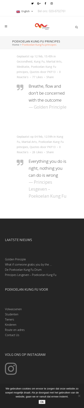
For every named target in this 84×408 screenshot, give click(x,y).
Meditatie (23, 67)
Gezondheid (24, 61)
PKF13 (51, 72)
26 (37, 152)
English (23, 11)
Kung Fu (39, 61)
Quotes (34, 72)
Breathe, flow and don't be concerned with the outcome (47, 93)
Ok (42, 401)
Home (15, 44)
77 (37, 77)
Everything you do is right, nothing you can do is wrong (47, 168)
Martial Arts (54, 61)
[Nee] (79, 396)
